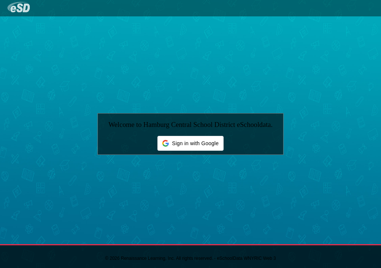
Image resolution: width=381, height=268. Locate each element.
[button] (190, 143)
